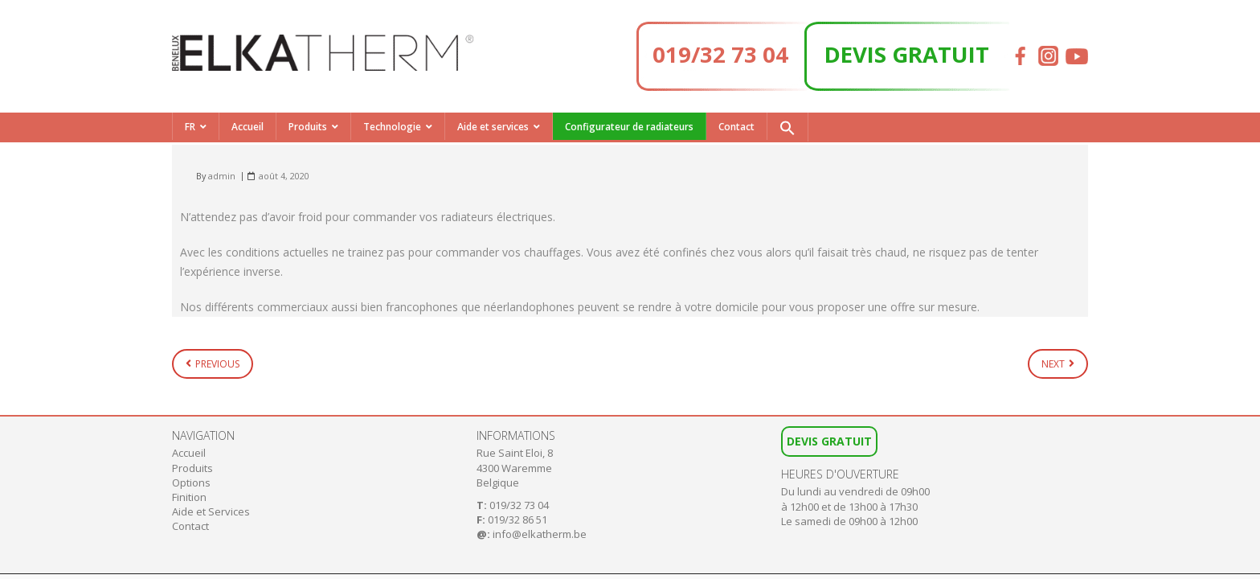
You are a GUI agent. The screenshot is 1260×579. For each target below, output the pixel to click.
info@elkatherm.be (540, 534)
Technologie (392, 126)
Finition (189, 497)
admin (221, 176)
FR (190, 126)
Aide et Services (211, 511)
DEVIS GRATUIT (906, 54)
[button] (787, 127)
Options (191, 482)
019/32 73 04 (720, 54)
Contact (736, 126)
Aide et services (493, 126)
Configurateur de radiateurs (629, 126)
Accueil (247, 126)
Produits (307, 126)
